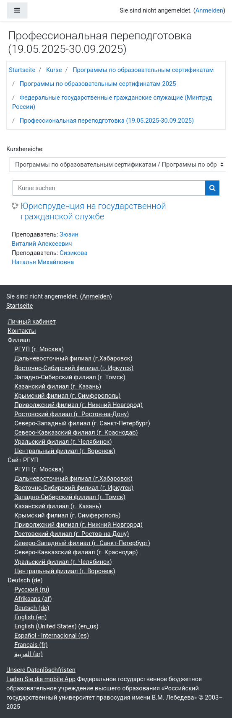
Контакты (22, 331)
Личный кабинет (32, 321)
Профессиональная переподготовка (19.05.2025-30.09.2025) (107, 120)
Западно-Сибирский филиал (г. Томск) (69, 377)
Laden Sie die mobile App (41, 679)
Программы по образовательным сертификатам (143, 70)
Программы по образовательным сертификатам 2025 (98, 83)
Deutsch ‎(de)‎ (25, 580)
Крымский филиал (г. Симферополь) (67, 395)
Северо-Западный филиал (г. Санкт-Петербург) (82, 423)
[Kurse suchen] (109, 188)
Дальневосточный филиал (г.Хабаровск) (73, 358)
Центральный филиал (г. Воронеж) (64, 451)
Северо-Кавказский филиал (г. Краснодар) (76, 432)
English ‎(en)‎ (30, 617)
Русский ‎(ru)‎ (31, 589)
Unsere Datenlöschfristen (41, 670)
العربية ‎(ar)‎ (28, 654)
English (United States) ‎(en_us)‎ (56, 626)
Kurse (54, 70)
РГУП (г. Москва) (39, 349)
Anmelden (209, 10)
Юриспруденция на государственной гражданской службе (93, 211)
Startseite (22, 70)
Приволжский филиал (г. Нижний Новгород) (78, 405)
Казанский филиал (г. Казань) (57, 386)
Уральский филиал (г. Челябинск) (63, 441)
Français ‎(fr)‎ (30, 645)
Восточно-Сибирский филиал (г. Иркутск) (73, 368)
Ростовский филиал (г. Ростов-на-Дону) (71, 414)
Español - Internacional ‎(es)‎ (51, 635)
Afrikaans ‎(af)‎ (33, 598)
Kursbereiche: (25, 149)
